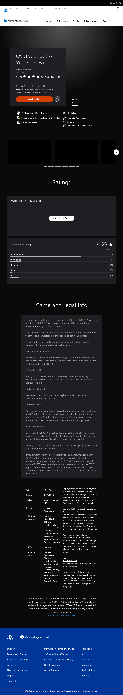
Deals (76, 18)
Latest (48, 18)
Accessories (49, 9)
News (61, 9)
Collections (62, 18)
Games (12, 9)
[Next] (116, 149)
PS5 (21, 9)
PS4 (28, 9)
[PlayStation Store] (17, 17)
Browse (107, 18)
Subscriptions (91, 18)
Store (70, 9)
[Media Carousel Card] (29, 149)
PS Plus (38, 9)
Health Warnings (70, 557)
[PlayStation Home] (5, 9)
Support (80, 9)
